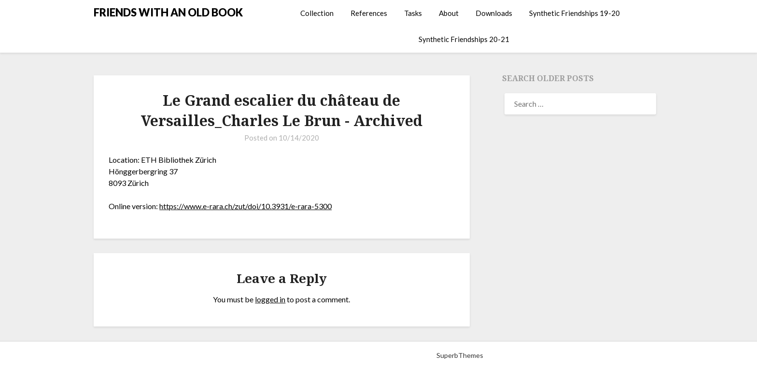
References (368, 13)
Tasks (413, 13)
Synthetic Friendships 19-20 (574, 13)
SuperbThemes (459, 355)
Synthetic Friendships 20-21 (464, 39)
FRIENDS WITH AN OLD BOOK (168, 12)
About (449, 13)
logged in (270, 299)
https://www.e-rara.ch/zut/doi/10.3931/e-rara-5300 (245, 206)
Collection (317, 13)
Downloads (494, 13)
